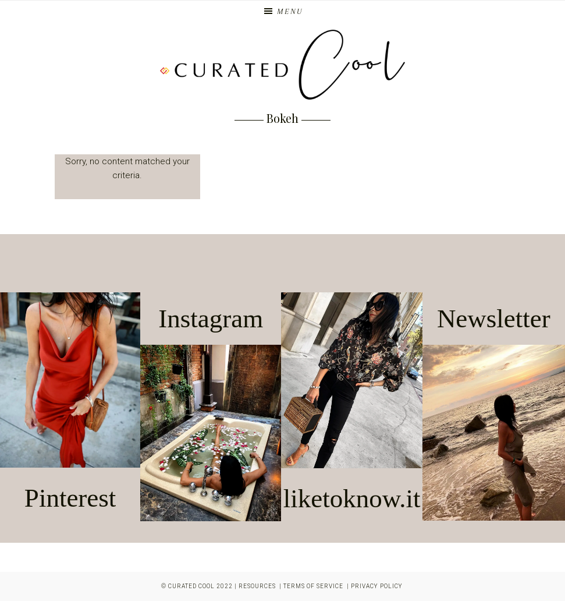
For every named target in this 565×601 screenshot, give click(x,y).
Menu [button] (290, 11)
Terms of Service (313, 586)
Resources (257, 586)
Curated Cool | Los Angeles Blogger (283, 65)
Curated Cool (191, 586)
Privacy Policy (377, 586)
